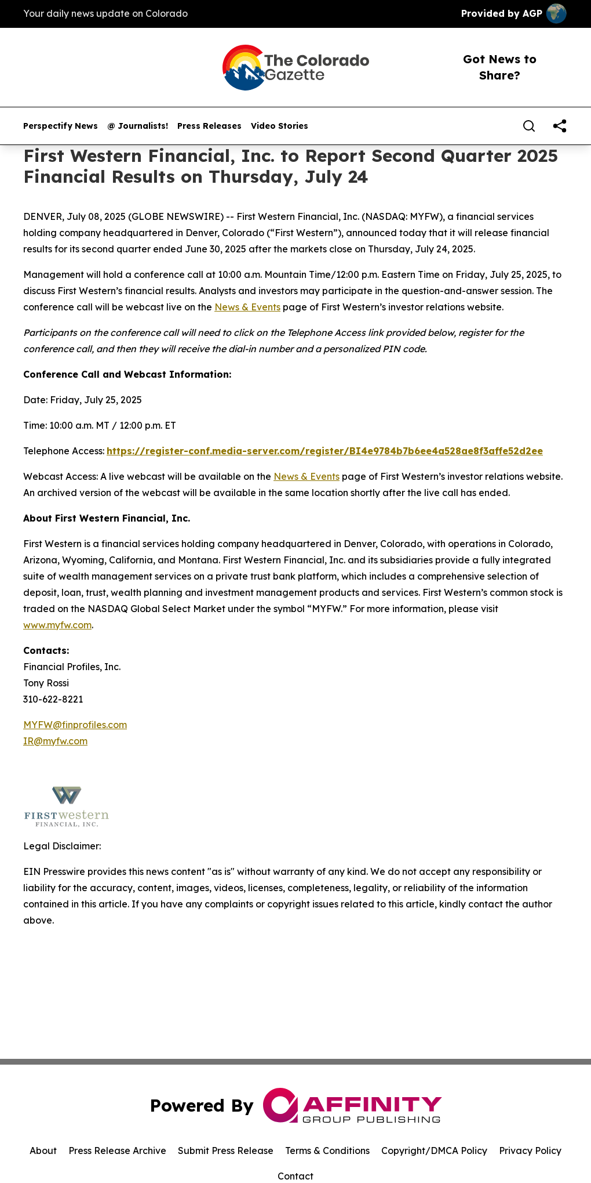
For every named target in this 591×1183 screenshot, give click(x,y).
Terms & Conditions (327, 1150)
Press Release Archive (117, 1150)
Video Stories (279, 126)
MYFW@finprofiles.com (75, 724)
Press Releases (209, 126)
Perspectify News (60, 126)
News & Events (247, 307)
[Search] (529, 126)
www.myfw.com (57, 625)
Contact (295, 1176)
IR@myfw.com (55, 741)
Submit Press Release (225, 1150)
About (43, 1150)
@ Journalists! (137, 126)
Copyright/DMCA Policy (434, 1150)
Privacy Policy (530, 1150)
